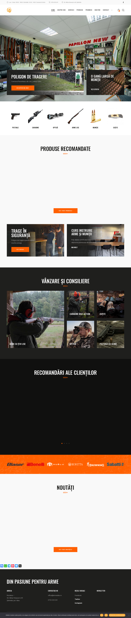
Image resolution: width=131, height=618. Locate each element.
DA (102, 615)
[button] (61, 443)
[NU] (129, 615)
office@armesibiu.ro (55, 595)
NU (106, 615)
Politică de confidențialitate (117, 615)
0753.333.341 (53, 600)
